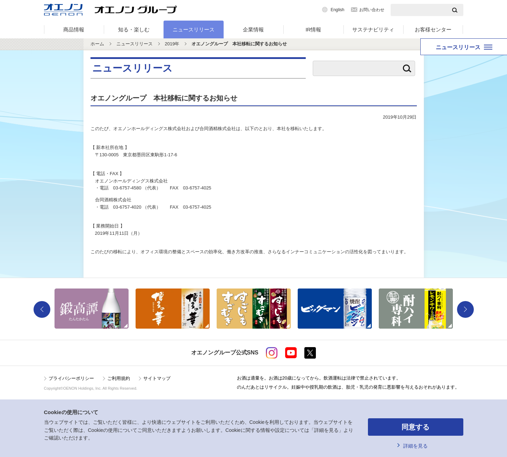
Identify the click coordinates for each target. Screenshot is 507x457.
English (337, 9)
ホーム (97, 43)
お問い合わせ (371, 9)
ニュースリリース (194, 29)
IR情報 (313, 29)
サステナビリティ (373, 29)
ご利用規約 (118, 378)
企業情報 (253, 29)
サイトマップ (157, 378)
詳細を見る (415, 446)
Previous (42, 309)
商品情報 (73, 29)
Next (465, 309)
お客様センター (433, 29)
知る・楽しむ (134, 29)
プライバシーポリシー (71, 378)
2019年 (172, 43)
